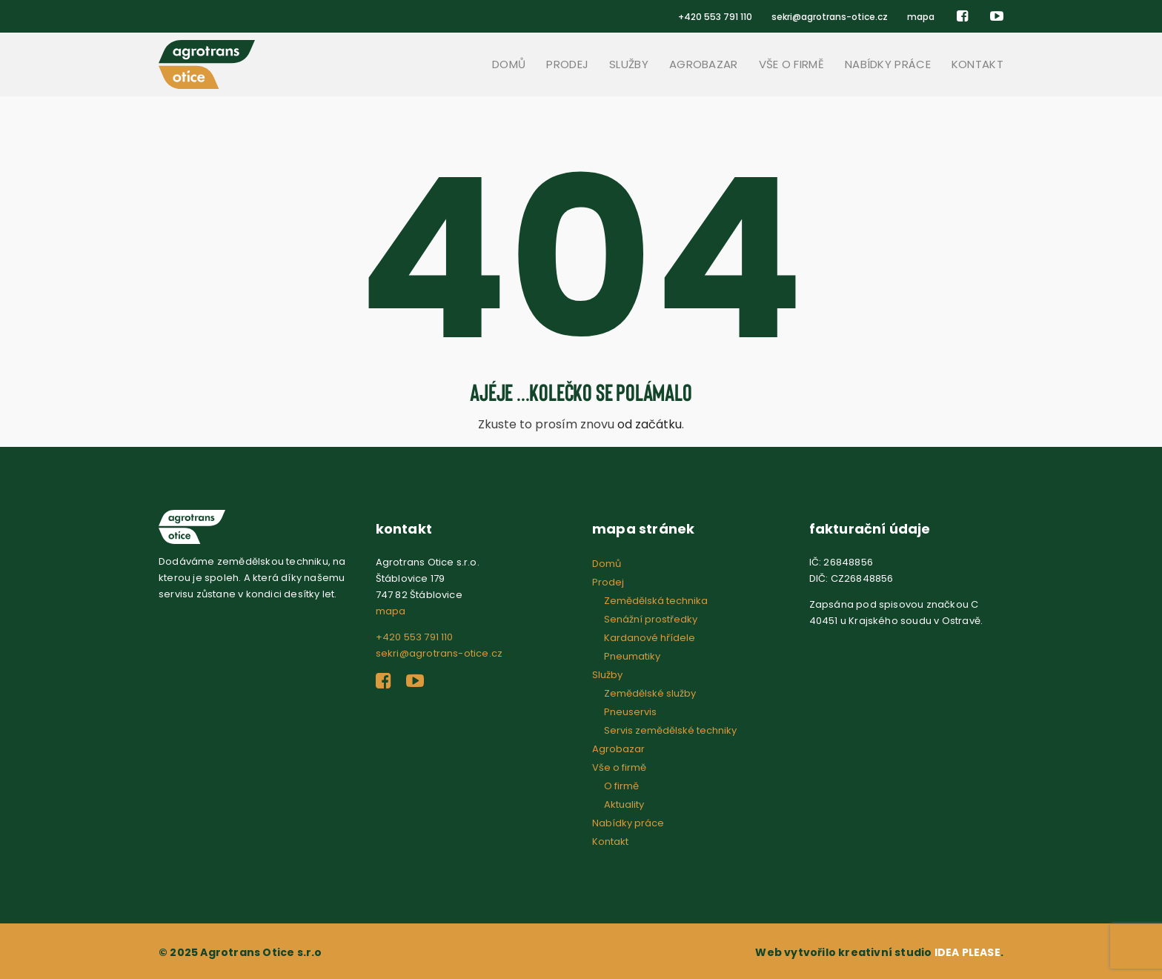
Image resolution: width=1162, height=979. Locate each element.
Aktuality (624, 804)
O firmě (621, 786)
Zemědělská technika (656, 601)
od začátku (649, 424)
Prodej (567, 64)
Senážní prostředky (650, 619)
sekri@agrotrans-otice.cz (829, 16)
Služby (628, 64)
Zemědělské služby (650, 693)
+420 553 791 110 (715, 16)
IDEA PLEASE (967, 952)
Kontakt (977, 64)
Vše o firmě (791, 64)
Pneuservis (630, 712)
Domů (508, 64)
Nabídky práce (888, 64)
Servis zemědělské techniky (670, 730)
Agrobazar (703, 64)
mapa (920, 16)
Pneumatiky (632, 656)
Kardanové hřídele (649, 638)
